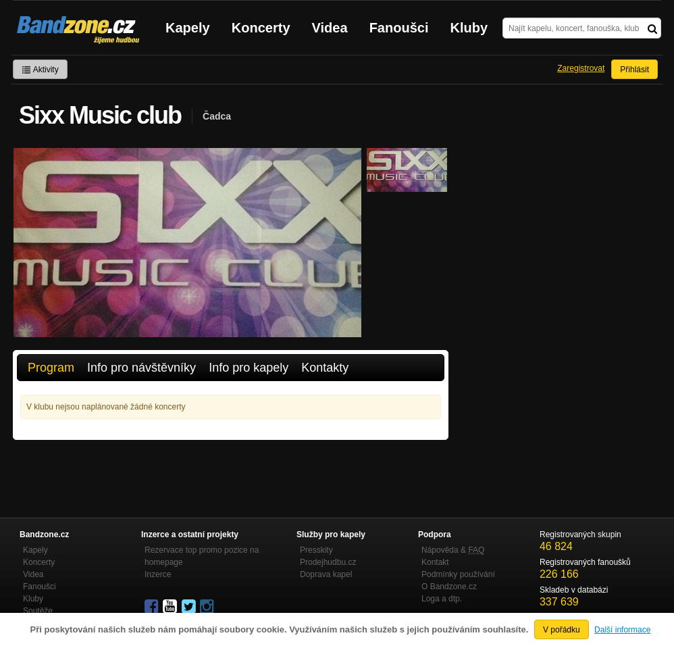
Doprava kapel (326, 574)
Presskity (316, 550)
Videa (330, 27)
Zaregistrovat (580, 68)
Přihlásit (634, 69)
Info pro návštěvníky (141, 368)
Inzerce (158, 574)
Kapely (187, 27)
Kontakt (435, 562)
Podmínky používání (458, 574)
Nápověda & (452, 550)
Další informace (622, 630)
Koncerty (261, 27)
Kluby (469, 27)
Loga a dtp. (441, 598)
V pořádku (561, 630)
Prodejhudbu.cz (328, 562)
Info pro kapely (248, 368)
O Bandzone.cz (449, 586)
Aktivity (40, 69)
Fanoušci (399, 27)
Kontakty (324, 368)
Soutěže (38, 611)
